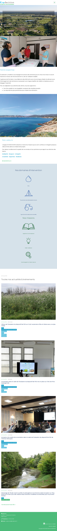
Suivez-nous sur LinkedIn (49, 524)
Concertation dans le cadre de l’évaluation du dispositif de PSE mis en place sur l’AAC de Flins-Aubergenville (28, 382)
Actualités (4, 322)
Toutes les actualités (8, 504)
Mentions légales (52, 526)
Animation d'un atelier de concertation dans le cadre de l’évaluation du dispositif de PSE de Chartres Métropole (27, 438)
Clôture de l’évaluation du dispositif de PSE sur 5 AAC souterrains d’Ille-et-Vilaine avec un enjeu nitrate (28, 325)
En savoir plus (7, 161)
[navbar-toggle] (54, 2)
